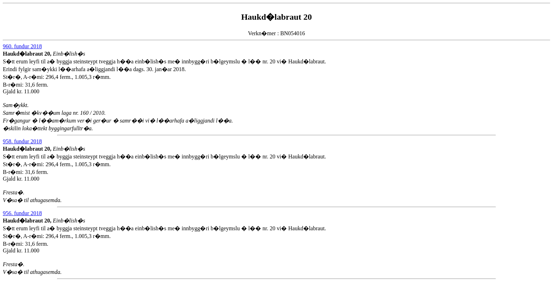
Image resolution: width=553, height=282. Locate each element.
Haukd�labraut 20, (28, 54)
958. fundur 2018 (22, 141)
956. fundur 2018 (22, 213)
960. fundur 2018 (22, 46)
